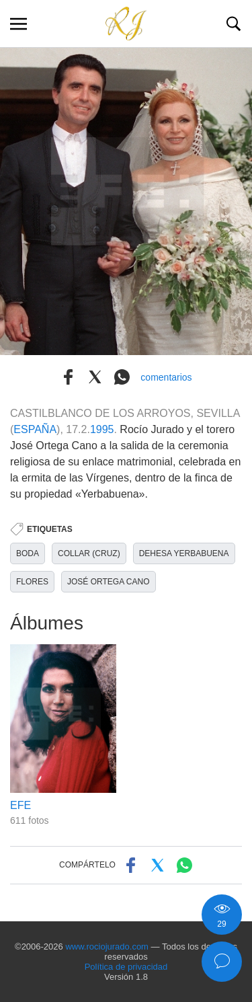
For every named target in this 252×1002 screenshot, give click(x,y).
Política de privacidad (126, 967)
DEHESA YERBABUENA (184, 553)
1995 (102, 429)
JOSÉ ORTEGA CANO (108, 581)
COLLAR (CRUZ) (89, 553)
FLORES (32, 581)
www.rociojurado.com (107, 946)
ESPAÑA (34, 429)
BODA (27, 553)
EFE (20, 805)
